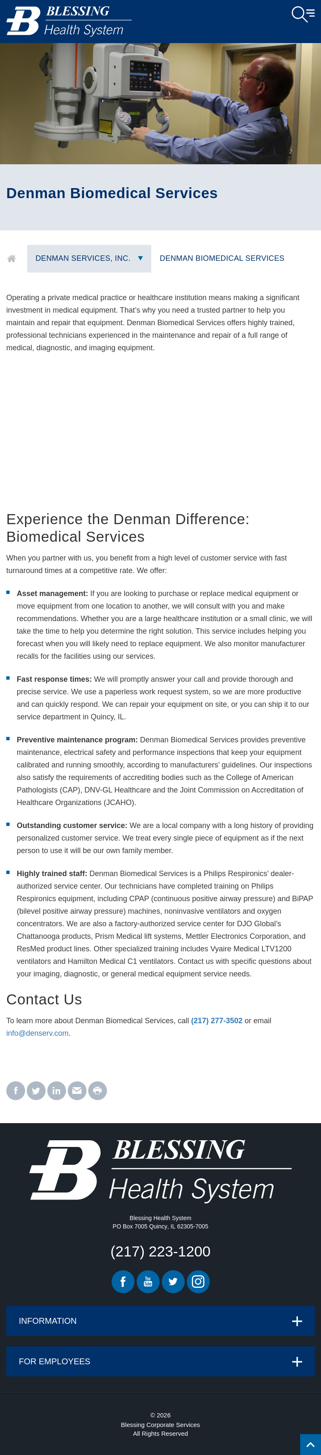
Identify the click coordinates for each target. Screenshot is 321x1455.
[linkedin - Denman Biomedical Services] (56, 1091)
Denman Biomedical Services (222, 258)
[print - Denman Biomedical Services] (97, 1091)
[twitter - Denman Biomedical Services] (36, 1091)
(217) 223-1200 (160, 1251)
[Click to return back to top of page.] (310, 1444)
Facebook (123, 1281)
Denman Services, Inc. (83, 258)
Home (11, 259)
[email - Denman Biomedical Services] (77, 1091)
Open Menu (303, 14)
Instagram (198, 1281)
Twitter (173, 1281)
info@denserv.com (37, 1033)
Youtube (148, 1281)
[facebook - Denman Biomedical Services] (15, 1091)
